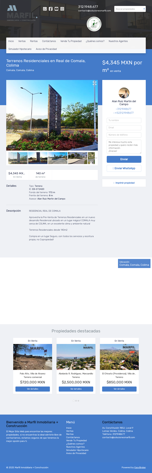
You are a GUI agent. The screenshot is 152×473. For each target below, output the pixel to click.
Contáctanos (49, 41)
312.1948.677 (88, 7)
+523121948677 (124, 113)
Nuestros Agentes (118, 41)
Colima (30, 70)
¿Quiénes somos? (95, 41)
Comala (10, 70)
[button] (9, 367)
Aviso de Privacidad (46, 49)
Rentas (34, 41)
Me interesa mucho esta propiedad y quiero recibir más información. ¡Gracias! (124, 147)
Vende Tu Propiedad (70, 41)
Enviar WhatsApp (124, 168)
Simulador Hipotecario (19, 49)
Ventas (22, 41)
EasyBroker (140, 467)
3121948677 (124, 109)
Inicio (11, 41)
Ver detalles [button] (32, 389)
